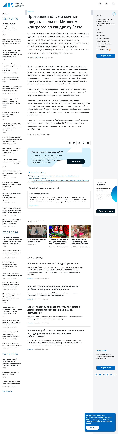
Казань (33, 172)
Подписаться (106, 56)
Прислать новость (102, 41)
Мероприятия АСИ (102, 38)
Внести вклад (75, 161)
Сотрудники (100, 35)
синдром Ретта (44, 178)
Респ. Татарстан (41, 172)
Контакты (99, 32)
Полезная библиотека (104, 44)
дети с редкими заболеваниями (42, 176)
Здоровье (30, 57)
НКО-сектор (46, 278)
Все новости (7, 391)
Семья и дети (39, 57)
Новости (30, 11)
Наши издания (101, 47)
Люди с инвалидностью (64, 247)
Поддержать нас (102, 49)
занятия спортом (59, 176)
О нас (98, 29)
